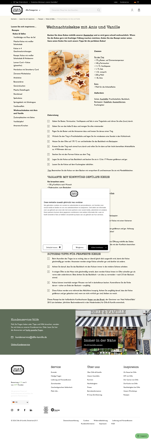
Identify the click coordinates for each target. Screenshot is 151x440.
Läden (116, 2)
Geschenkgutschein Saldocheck (61, 387)
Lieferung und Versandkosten (61, 380)
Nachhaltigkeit (92, 383)
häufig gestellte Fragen (34, 330)
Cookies (86, 420)
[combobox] (75, 10)
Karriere (90, 380)
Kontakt (54, 372)
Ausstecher (88, 35)
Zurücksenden (56, 383)
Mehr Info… (55, 391)
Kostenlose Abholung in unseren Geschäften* (44, 2)
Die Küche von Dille (131, 383)
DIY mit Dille (128, 376)
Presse (89, 387)
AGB (113, 424)
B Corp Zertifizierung (94, 395)
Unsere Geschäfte (93, 376)
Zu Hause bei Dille (130, 372)
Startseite (14, 19)
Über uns (93, 366)
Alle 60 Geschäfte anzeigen (93, 345)
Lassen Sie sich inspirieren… (27, 19)
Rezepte (40, 19)
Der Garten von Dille (131, 380)
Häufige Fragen (56, 376)
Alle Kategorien (33, 10)
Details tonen (53, 247)
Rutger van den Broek (96, 300)
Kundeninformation (87, 424)
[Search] (98, 10)
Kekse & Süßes (50, 19)
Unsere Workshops (130, 391)
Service (56, 366)
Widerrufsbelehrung (101, 420)
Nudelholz (108, 102)
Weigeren (80, 247)
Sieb (112, 193)
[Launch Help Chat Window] (142, 436)
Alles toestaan (98, 247)
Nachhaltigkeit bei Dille (132, 387)
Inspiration (131, 366)
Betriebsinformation (94, 391)
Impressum (103, 424)
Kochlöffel (104, 99)
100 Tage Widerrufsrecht (20, 2)
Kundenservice (124, 2)
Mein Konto (132, 10)
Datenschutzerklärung (71, 420)
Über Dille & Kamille (94, 372)
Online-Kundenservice (20, 344)
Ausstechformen (119, 102)
